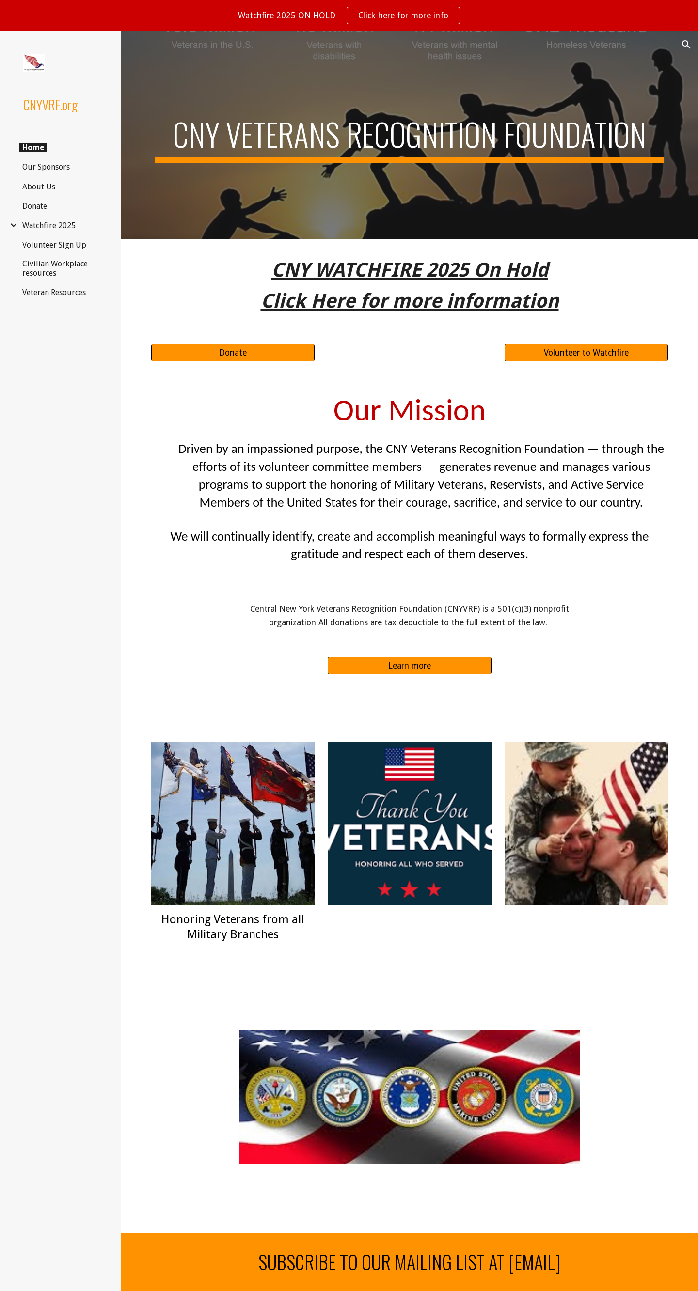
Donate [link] (34, 206)
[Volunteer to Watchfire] (586, 353)
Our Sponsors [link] (46, 166)
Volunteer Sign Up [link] (54, 244)
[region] (349, 15)
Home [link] (33, 147)
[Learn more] (409, 665)
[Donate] (233, 353)
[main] (409, 135)
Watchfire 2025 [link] (49, 225)
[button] (686, 44)
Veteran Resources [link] (54, 292)
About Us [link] (38, 186)
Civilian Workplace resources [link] (55, 268)
